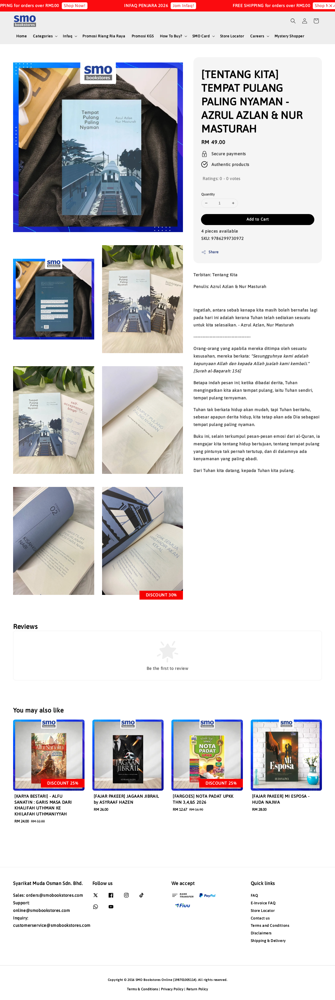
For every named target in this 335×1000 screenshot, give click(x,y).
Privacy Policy (172, 989)
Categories (43, 36)
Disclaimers (261, 933)
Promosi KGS (143, 36)
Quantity (208, 194)
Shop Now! (81, 5)
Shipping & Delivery (268, 941)
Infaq (67, 36)
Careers (257, 36)
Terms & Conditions (142, 989)
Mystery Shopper (289, 36)
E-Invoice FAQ (263, 903)
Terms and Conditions (270, 925)
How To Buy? (171, 36)
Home (21, 36)
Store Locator (232, 36)
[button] (293, 21)
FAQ (254, 895)
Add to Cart (258, 219)
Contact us (260, 918)
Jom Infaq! (189, 5)
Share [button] (210, 252)
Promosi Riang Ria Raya (103, 36)
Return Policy (197, 989)
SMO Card (201, 36)
